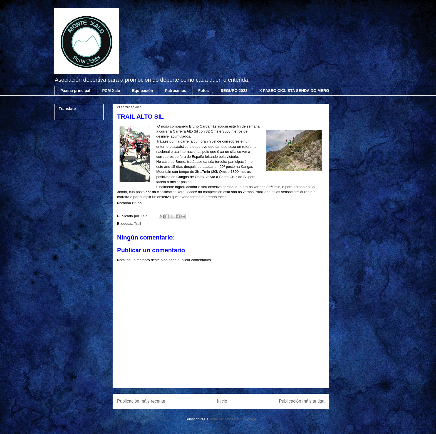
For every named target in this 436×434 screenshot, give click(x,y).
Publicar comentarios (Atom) (233, 419)
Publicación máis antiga (301, 401)
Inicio (222, 401)
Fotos (203, 90)
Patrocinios (175, 90)
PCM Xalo (111, 90)
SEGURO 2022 (234, 90)
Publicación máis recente (141, 401)
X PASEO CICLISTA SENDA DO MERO (294, 90)
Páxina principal (75, 90)
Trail (137, 223)
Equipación (142, 90)
